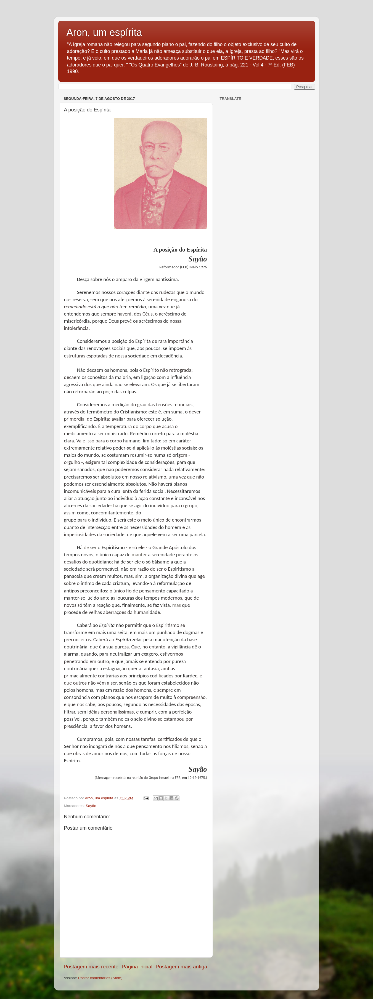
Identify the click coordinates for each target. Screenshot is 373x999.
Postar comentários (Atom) (100, 978)
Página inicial (137, 966)
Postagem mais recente (91, 966)
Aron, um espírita (104, 32)
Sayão (91, 806)
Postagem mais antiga (181, 966)
